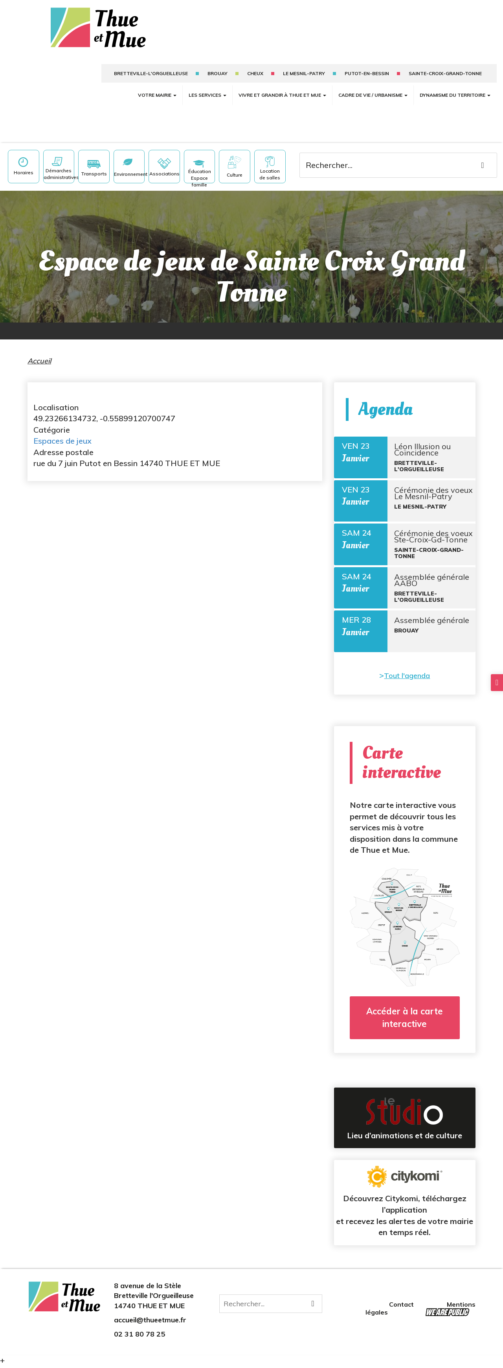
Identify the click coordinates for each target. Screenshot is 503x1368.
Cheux (255, 67)
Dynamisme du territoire (455, 88)
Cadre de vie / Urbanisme (373, 88)
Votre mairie (157, 88)
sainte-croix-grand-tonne (445, 67)
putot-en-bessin (367, 67)
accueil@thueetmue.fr (150, 1321)
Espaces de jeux (62, 434)
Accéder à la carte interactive (404, 1019)
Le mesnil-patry (304, 67)
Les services (207, 88)
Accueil (39, 354)
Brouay (217, 67)
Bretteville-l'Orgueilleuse (151, 67)
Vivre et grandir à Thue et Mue (282, 88)
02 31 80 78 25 (139, 1335)
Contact (402, 1306)
